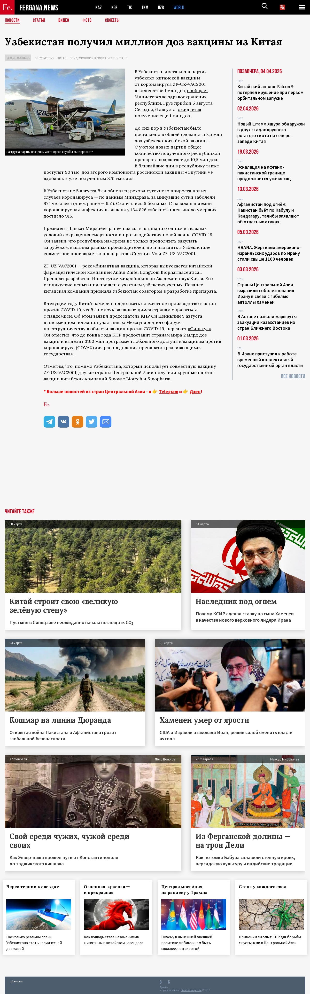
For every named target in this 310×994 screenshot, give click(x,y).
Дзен (195, 391)
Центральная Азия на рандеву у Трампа (186, 889)
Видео (65, 20)
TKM (145, 7)
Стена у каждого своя (264, 886)
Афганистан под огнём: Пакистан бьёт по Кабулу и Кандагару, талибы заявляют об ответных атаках (268, 213)
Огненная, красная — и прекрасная (109, 889)
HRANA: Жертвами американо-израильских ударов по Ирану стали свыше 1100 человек (269, 253)
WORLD (180, 7)
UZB (162, 7)
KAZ (98, 7)
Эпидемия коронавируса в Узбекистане (98, 58)
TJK (130, 7)
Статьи (40, 20)
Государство (44, 58)
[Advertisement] (155, 472)
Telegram (168, 391)
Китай (61, 58)
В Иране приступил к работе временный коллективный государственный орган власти (270, 359)
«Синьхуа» (199, 328)
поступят (54, 172)
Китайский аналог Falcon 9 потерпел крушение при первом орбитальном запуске (270, 92)
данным (114, 197)
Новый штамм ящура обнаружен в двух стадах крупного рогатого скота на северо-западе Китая (271, 132)
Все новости (293, 376)
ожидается (189, 109)
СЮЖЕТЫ (115, 20)
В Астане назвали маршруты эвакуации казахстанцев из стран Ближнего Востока (267, 322)
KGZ (114, 7)
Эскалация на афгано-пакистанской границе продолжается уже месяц (264, 172)
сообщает (197, 90)
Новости (12, 20)
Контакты (17, 980)
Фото (89, 20)
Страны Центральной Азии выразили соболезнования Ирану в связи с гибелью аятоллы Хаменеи (265, 293)
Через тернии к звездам (35, 886)
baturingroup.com (191, 988)
